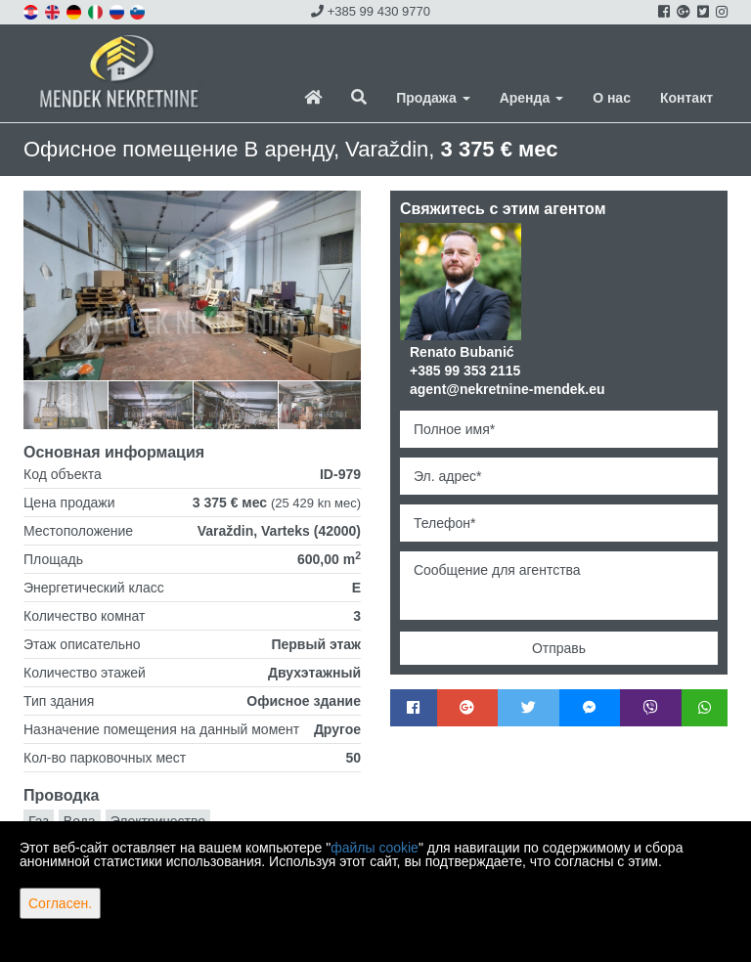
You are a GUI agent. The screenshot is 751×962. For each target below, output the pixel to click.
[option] (66, 404)
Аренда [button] (531, 98)
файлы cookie (375, 847)
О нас (612, 98)
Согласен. (60, 903)
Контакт (686, 98)
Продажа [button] (432, 98)
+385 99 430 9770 (370, 11)
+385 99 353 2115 (465, 370)
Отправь (559, 648)
